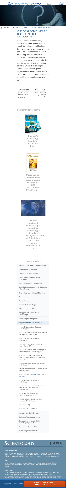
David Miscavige (54, 472)
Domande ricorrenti (16, 464)
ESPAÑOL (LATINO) (11, 456)
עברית (56, 453)
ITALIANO (47, 456)
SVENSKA (57, 455)
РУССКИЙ (13, 455)
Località (7, 466)
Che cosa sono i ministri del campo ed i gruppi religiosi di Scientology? (33, 351)
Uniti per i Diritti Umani (15, 477)
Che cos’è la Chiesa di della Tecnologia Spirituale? (29, 422)
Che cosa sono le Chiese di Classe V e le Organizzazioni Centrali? (33, 333)
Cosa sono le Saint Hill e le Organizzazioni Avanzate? (28, 394)
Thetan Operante (25, 301)
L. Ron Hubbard (9, 463)
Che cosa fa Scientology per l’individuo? (29, 278)
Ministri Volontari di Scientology (27, 474)
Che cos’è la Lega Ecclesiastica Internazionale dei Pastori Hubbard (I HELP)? (32, 357)
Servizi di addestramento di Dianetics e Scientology (33, 288)
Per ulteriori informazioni (43, 464)
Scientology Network (28, 472)
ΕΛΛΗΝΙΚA (39, 456)
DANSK (42, 453)
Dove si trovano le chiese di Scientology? (29, 381)
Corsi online (30, 464)
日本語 (7, 455)
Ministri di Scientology (27, 305)
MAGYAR (44, 455)
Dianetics (18, 472)
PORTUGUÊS (55, 456)
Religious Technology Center (29, 417)
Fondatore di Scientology (28, 273)
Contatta (54, 464)
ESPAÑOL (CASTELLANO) (26, 456)
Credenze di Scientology (28, 269)
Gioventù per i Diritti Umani (32, 477)
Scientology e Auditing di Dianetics (32, 293)
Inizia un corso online (11, 474)
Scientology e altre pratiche (29, 319)
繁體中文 (20, 455)
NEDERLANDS (28, 455)
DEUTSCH (37, 455)
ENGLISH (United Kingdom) (31, 453)
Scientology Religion (41, 472)
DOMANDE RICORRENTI (13, 28)
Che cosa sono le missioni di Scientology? (29, 339)
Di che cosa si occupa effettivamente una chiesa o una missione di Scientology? (32, 387)
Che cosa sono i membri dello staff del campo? (32, 375)
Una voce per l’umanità (44, 463)
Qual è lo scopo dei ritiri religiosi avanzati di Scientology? (30, 400)
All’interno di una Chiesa (28, 309)
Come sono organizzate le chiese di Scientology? (31, 364)
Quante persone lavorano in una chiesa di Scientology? (33, 369)
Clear (21, 297)
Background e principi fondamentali (32, 265)
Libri (25, 464)
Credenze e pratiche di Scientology (25, 463)
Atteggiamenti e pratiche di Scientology (29, 314)
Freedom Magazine (20, 476)
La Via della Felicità (32, 476)
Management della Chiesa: (29, 413)
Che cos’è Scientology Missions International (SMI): (30, 345)
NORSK (50, 455)
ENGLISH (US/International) (13, 453)
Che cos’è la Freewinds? (28, 409)
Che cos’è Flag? (25, 405)
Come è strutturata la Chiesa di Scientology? (30, 328)
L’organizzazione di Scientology (30, 323)
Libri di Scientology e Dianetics (30, 283)
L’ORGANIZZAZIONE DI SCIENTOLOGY (37, 28)
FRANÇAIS (49, 453)
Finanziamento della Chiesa (29, 427)
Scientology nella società (28, 431)
